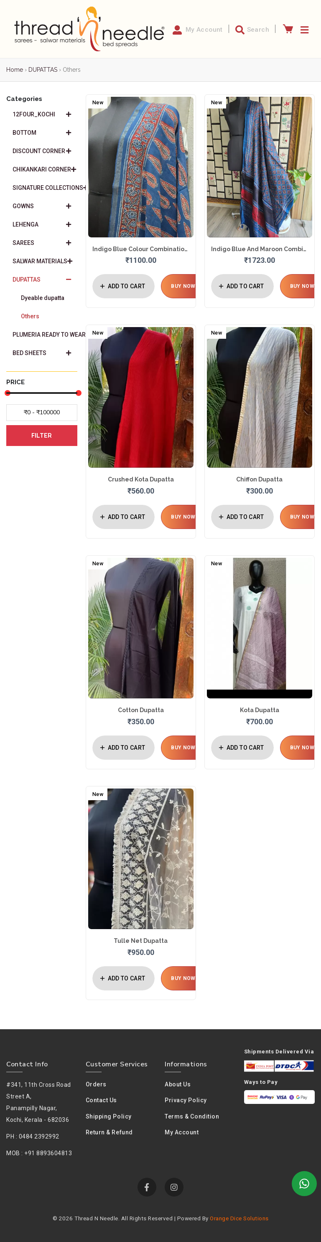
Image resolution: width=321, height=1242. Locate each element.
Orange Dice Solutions (239, 1218)
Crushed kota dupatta (141, 479)
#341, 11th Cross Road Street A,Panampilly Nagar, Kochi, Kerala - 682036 (38, 1102)
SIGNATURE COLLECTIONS (45, 187)
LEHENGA (42, 224)
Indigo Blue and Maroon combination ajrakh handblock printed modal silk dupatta (259, 249)
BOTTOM (42, 132)
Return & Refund (109, 1132)
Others (30, 316)
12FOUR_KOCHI (42, 114)
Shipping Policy (109, 1116)
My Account (182, 1132)
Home (14, 69)
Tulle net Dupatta (141, 940)
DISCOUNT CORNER (42, 151)
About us (178, 1084)
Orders (96, 1084)
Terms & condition (192, 1116)
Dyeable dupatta (42, 298)
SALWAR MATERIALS (42, 261)
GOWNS (42, 206)
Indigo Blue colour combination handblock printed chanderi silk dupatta (140, 249)
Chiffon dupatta (259, 479)
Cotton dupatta (141, 710)
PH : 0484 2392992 (32, 1136)
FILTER (41, 435)
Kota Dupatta (259, 710)
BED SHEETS (42, 353)
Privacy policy (186, 1100)
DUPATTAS (42, 69)
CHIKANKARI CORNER (44, 169)
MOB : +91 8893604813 (39, 1153)
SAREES (42, 242)
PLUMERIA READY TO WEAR (45, 334)
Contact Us (101, 1100)
